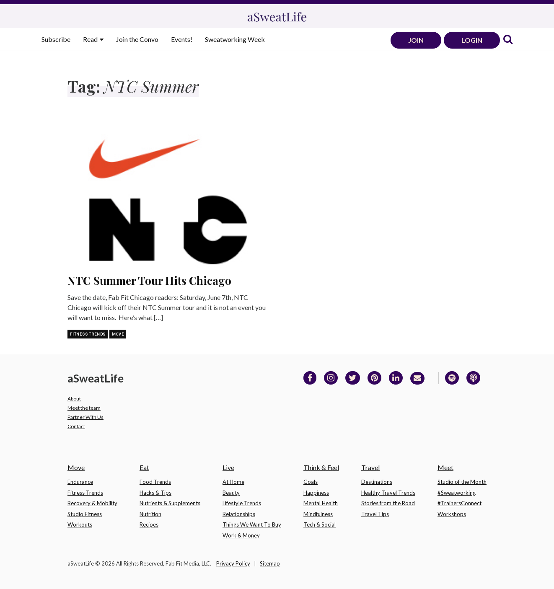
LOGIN (471, 40)
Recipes (149, 524)
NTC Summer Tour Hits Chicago (149, 280)
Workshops (452, 514)
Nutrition (150, 514)
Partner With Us (85, 417)
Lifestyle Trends (242, 503)
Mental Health (320, 503)
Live (228, 467)
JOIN (416, 40)
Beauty (231, 492)
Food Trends (155, 481)
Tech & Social (319, 524)
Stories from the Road (388, 503)
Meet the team (84, 408)
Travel (370, 467)
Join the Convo (137, 39)
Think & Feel (321, 467)
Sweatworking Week (235, 39)
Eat (144, 467)
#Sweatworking (457, 492)
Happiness (316, 492)
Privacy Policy (233, 563)
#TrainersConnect (460, 503)
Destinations (376, 481)
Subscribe (55, 39)
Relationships (239, 514)
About (74, 398)
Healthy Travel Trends (388, 492)
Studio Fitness (84, 514)
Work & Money (241, 535)
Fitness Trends (88, 334)
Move (118, 334)
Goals (310, 481)
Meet (445, 467)
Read (91, 39)
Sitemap (270, 563)
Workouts (79, 524)
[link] (508, 40)
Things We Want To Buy (252, 524)
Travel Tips (375, 514)
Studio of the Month (462, 481)
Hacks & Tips (155, 492)
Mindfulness (318, 514)
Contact (76, 426)
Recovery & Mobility (92, 503)
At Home (233, 481)
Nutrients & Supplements (170, 503)
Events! (181, 39)
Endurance (80, 481)
